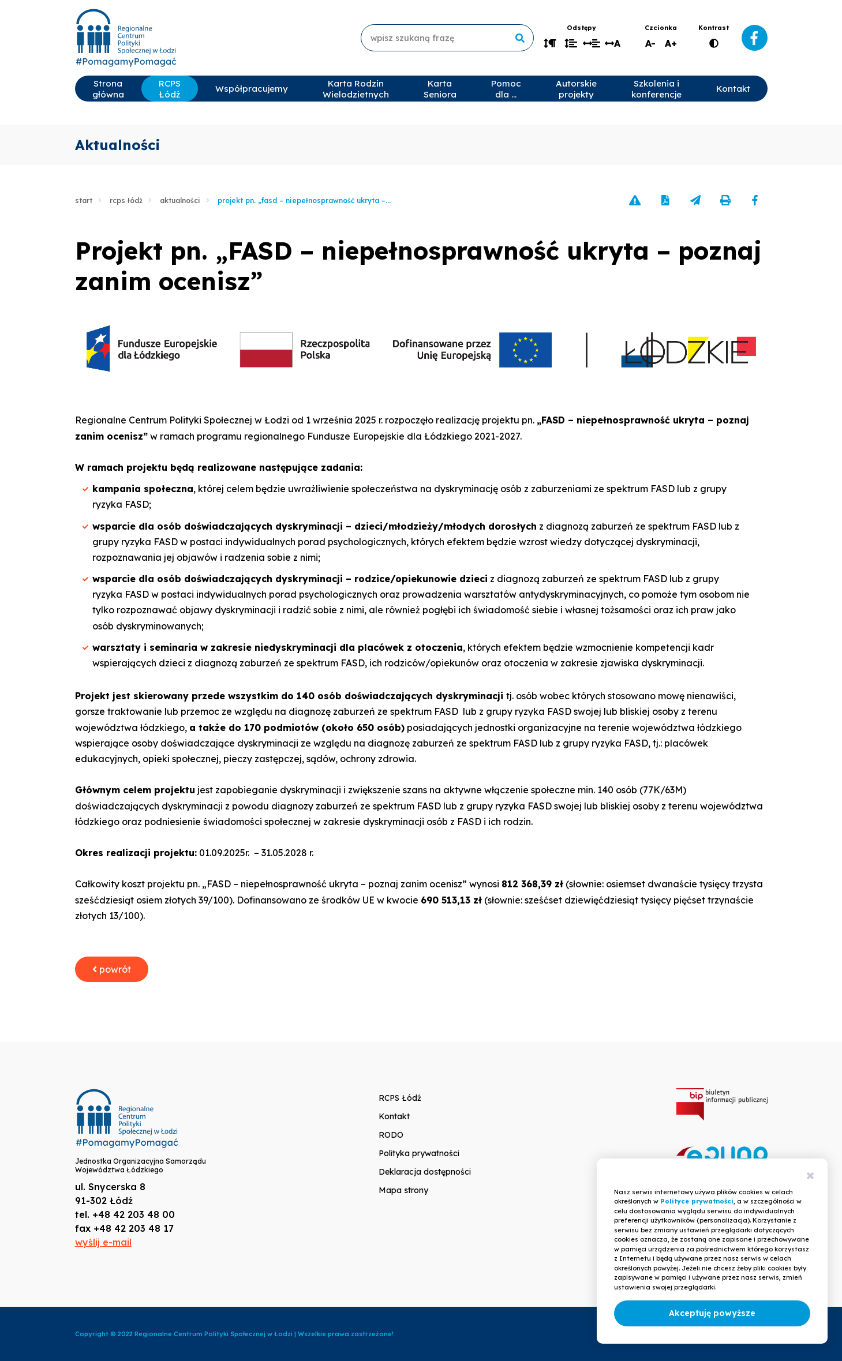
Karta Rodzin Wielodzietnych (356, 89)
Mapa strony (403, 1190)
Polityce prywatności (697, 1201)
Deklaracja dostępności (425, 1172)
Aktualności (180, 200)
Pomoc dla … (506, 89)
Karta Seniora (440, 89)
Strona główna (108, 89)
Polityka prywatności (419, 1153)
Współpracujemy (251, 88)
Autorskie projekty (576, 89)
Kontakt (733, 88)
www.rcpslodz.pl (126, 38)
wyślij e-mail (103, 1242)
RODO (391, 1135)
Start (83, 200)
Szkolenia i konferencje (656, 89)
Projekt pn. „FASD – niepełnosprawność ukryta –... (304, 200)
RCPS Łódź (170, 89)
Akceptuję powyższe (712, 1313)
